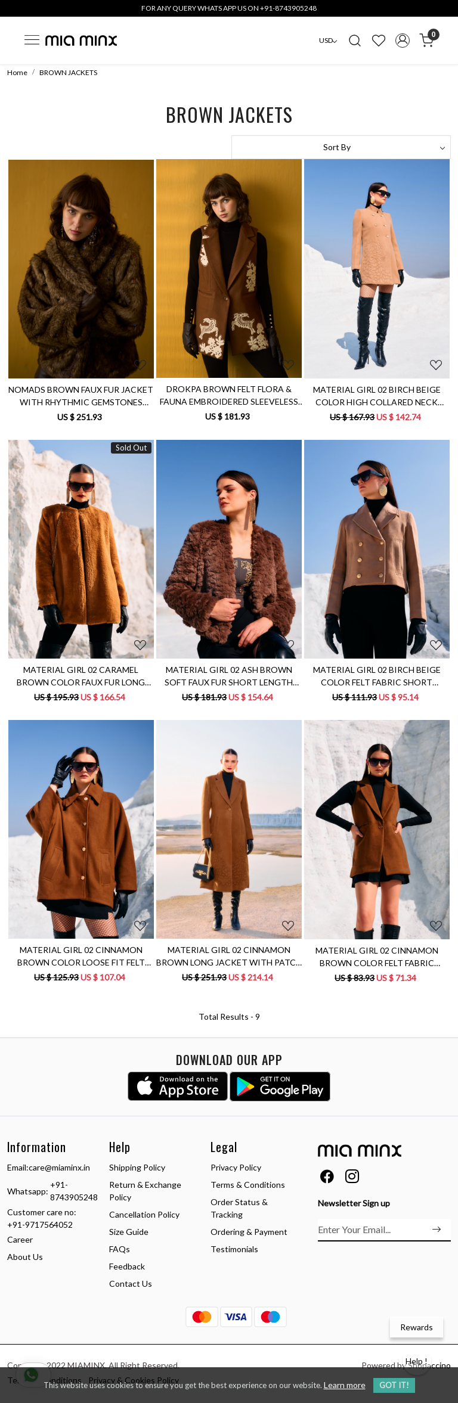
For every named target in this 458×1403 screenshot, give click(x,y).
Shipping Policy (137, 1167)
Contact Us (130, 1283)
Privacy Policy (236, 1167)
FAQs (119, 1249)
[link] (355, 40)
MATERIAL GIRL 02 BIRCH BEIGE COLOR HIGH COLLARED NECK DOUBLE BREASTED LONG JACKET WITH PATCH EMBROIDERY (376, 396)
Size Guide (128, 1232)
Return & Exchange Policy (145, 1190)
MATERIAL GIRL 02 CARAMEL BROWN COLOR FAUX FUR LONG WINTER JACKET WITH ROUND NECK (81, 676)
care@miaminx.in (59, 1167)
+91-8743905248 (74, 1190)
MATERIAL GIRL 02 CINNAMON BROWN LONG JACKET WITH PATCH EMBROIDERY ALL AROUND (229, 957)
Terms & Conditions (248, 1184)
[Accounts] (402, 40)
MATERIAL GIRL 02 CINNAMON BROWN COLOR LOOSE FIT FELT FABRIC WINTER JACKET (81, 957)
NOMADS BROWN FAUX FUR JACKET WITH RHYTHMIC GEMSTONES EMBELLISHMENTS (80, 396)
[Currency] (328, 40)
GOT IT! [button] (394, 1385)
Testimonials (234, 1249)
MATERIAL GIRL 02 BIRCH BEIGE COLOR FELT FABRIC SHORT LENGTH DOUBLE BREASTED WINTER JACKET (377, 676)
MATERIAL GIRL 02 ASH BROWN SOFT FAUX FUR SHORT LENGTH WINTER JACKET (229, 676)
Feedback (127, 1266)
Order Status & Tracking (239, 1208)
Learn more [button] (345, 1385)
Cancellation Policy (144, 1214)
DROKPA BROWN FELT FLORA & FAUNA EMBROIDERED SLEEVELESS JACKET (229, 396)
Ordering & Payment (249, 1232)
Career (20, 1239)
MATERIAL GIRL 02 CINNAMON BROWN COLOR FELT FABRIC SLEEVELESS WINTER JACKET (376, 957)
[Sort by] (341, 147)
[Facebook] (327, 1178)
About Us (25, 1257)
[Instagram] (352, 1178)
